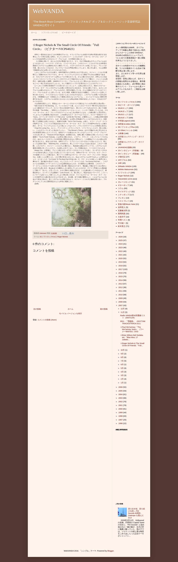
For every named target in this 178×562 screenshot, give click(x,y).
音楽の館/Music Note (126, 204)
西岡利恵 (121, 213)
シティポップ (123, 195)
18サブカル (122, 160)
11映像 (121, 133)
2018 (120, 266)
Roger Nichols (62, 237)
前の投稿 (104, 309)
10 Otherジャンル (125, 130)
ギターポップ (123, 185)
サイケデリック (124, 191)
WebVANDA (48, 11)
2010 (120, 295)
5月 (122, 368)
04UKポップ (123, 111)
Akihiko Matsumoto (126, 169)
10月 (123, 350)
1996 (120, 423)
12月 (123, 309)
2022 (120, 251)
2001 (120, 405)
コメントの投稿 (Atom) (46, 320)
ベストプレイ (123, 201)
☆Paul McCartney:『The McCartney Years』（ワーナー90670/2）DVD (132, 329)
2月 (122, 379)
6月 (122, 364)
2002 (120, 401)
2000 (120, 409)
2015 (120, 276)
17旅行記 (122, 157)
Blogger (110, 551)
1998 (120, 416)
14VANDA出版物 (125, 147)
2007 (120, 305)
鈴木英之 (121, 226)
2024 (120, 244)
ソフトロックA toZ (49, 32)
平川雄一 (121, 223)
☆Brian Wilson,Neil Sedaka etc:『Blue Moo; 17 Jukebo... (131, 337)
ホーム (34, 32)
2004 (120, 394)
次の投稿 (37, 309)
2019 (120, 262)
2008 (120, 302)
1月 (122, 383)
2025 (120, 240)
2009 (120, 298)
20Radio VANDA (125, 166)
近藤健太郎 (122, 210)
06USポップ (123, 118)
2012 (120, 287)
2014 (120, 280)
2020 (120, 258)
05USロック (123, 114)
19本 (120, 163)
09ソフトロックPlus (126, 127)
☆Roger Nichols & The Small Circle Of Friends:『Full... (132, 344)
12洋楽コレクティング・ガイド (131, 137)
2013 (120, 284)
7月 (122, 361)
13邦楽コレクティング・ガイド (131, 142)
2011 (120, 291)
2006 (120, 387)
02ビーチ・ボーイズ (126, 105)
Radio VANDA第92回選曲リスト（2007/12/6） (132, 316)
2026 (120, 237)
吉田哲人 (121, 207)
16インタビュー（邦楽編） (129, 154)
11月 (123, 312)
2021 (120, 255)
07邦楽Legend (124, 121)
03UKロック (123, 108)
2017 (120, 269)
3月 (122, 375)
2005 (120, 391)
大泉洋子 (121, 217)
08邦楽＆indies (124, 124)
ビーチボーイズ (69, 32)
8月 (122, 357)
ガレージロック (124, 182)
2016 (120, 273)
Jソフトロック (124, 173)
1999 (120, 412)
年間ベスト (122, 220)
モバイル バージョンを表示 (70, 313)
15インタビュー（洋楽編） (129, 150)
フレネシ (121, 198)
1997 (120, 420)
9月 (122, 354)
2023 (120, 247)
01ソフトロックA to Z (48, 237)
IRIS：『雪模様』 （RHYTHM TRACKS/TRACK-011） (132, 322)
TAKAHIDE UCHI (125, 179)
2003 (120, 398)
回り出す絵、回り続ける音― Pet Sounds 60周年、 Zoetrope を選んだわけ (136, 513)
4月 (122, 372)
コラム (120, 188)
